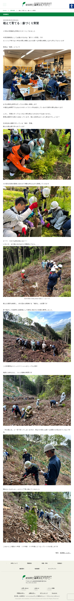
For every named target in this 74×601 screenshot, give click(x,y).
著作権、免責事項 (19, 596)
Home (5, 10)
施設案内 (21, 568)
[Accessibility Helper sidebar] (71, 6)
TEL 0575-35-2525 (31, 583)
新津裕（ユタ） (65, 553)
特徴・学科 (45, 563)
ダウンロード (44, 593)
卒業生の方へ (21, 593)
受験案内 (29, 563)
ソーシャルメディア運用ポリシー (35, 596)
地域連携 (37, 568)
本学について (14, 563)
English (54, 593)
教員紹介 (60, 563)
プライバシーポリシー (53, 596)
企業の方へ (32, 593)
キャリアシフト (52, 568)
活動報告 (12, 10)
